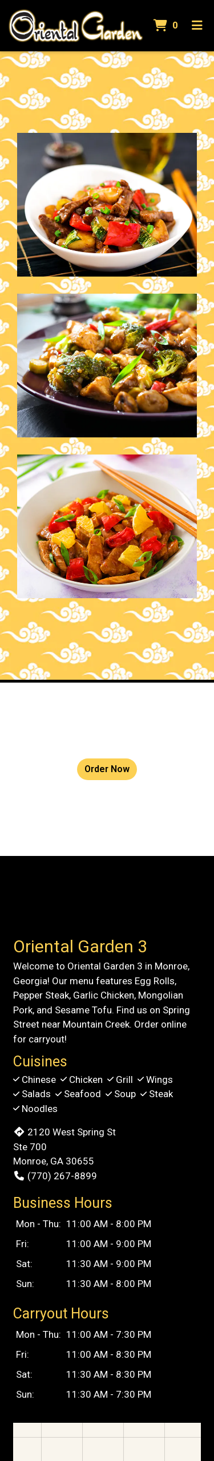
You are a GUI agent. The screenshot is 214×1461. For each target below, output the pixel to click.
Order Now (107, 769)
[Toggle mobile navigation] (197, 25)
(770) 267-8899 (55, 1176)
